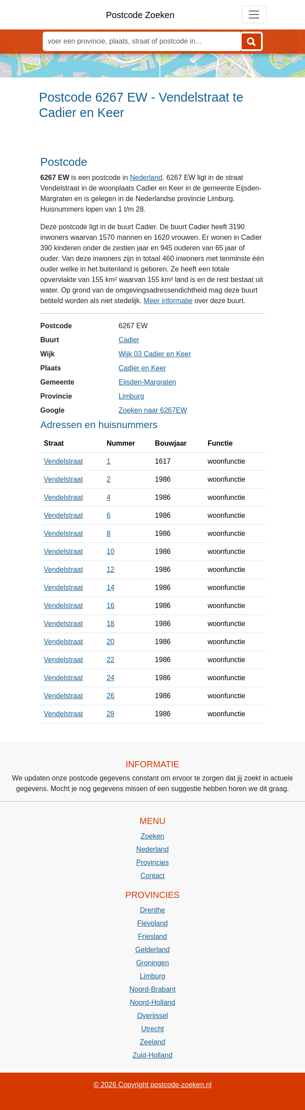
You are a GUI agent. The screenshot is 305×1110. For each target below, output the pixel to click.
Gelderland (152, 949)
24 (110, 677)
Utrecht (152, 1029)
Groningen (152, 963)
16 (110, 605)
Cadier (129, 340)
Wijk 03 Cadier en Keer (155, 354)
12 (110, 569)
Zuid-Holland (152, 1055)
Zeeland (152, 1042)
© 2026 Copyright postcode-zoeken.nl (153, 1084)
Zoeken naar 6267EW (153, 410)
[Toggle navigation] (254, 14)
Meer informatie (167, 300)
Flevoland (152, 923)
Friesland (152, 936)
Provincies (152, 862)
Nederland (146, 177)
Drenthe (152, 910)
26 (110, 696)
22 (110, 659)
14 (110, 587)
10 (110, 551)
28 (110, 714)
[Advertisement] (152, 141)
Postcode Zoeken (140, 15)
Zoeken (152, 836)
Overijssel (152, 1015)
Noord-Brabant (152, 989)
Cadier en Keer (142, 368)
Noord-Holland (152, 1002)
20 (110, 641)
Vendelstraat (63, 461)
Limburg (131, 396)
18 (110, 623)
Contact (152, 875)
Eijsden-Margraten (147, 382)
